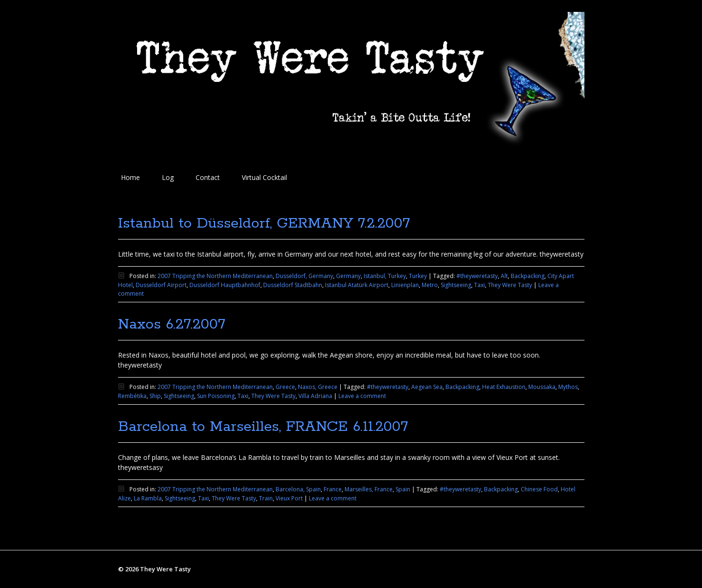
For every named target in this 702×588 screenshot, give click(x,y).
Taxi (479, 285)
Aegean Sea (427, 387)
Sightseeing (456, 285)
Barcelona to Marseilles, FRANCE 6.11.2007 (263, 427)
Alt (504, 276)
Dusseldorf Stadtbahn (292, 285)
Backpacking (527, 276)
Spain (402, 489)
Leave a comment (362, 396)
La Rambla (148, 498)
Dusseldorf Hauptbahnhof (224, 285)
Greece (285, 387)
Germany (348, 276)
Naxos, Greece (317, 387)
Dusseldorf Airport (161, 285)
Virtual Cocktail (264, 177)
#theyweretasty (477, 276)
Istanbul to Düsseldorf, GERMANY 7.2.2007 (264, 223)
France (333, 489)
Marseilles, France (369, 489)
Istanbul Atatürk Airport (356, 285)
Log (168, 177)
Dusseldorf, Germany (304, 276)
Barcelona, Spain (298, 489)
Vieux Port (289, 498)
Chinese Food (539, 489)
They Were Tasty (510, 285)
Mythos (568, 387)
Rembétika (132, 396)
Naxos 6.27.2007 (171, 324)
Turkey (418, 276)
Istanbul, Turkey (385, 276)
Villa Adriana (315, 396)
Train (266, 498)
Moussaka (541, 387)
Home (130, 177)
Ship (155, 396)
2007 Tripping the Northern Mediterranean (215, 276)
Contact (208, 177)
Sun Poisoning (216, 396)
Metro (430, 285)
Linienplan (405, 285)
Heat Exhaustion (503, 387)
